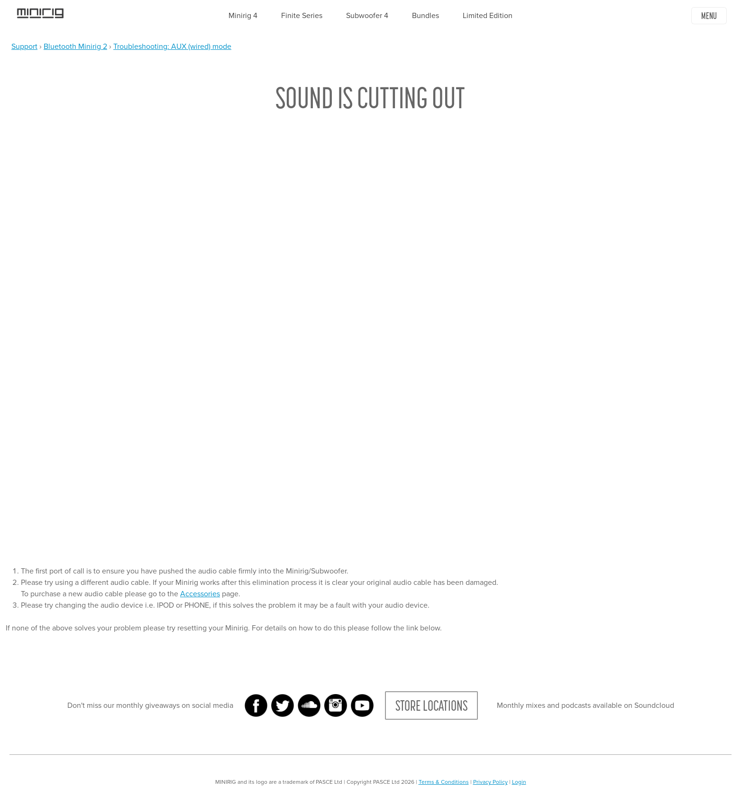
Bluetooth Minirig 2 (75, 46)
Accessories (200, 594)
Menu (709, 15)
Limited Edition (487, 15)
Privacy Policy (490, 782)
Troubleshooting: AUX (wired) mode (172, 46)
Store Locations (431, 705)
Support (24, 46)
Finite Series (301, 15)
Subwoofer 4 (367, 15)
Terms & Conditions (444, 782)
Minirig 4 (243, 15)
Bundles (425, 15)
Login (519, 782)
